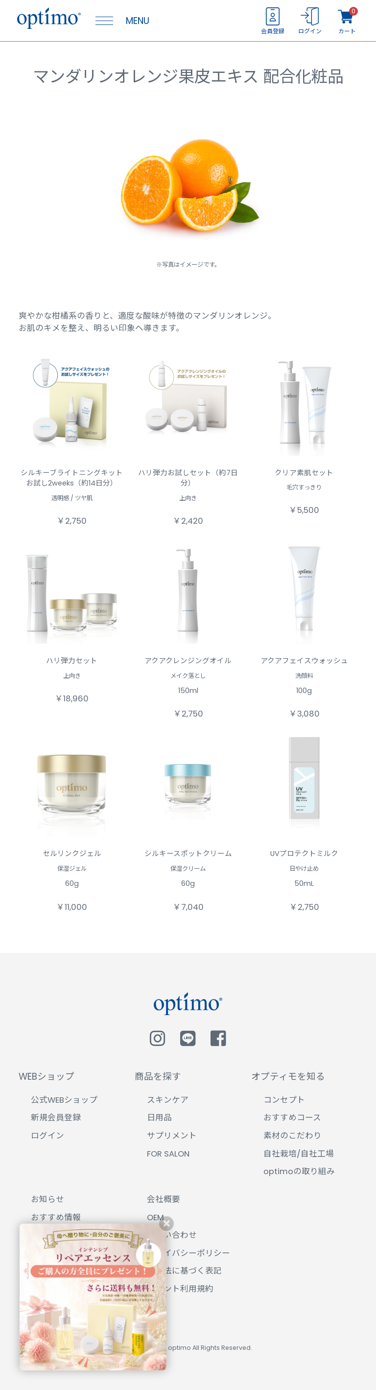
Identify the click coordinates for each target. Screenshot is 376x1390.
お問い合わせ (172, 1235)
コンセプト (284, 1100)
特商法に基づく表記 (184, 1270)
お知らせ (47, 1199)
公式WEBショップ (64, 1100)
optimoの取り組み (299, 1171)
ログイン (47, 1135)
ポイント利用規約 (180, 1289)
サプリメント (172, 1135)
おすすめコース (292, 1117)
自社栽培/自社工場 (298, 1153)
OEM (155, 1217)
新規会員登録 (56, 1117)
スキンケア (167, 1100)
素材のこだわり (292, 1135)
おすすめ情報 (56, 1217)
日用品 (159, 1117)
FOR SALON (168, 1153)
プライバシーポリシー (188, 1253)
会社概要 (163, 1199)
